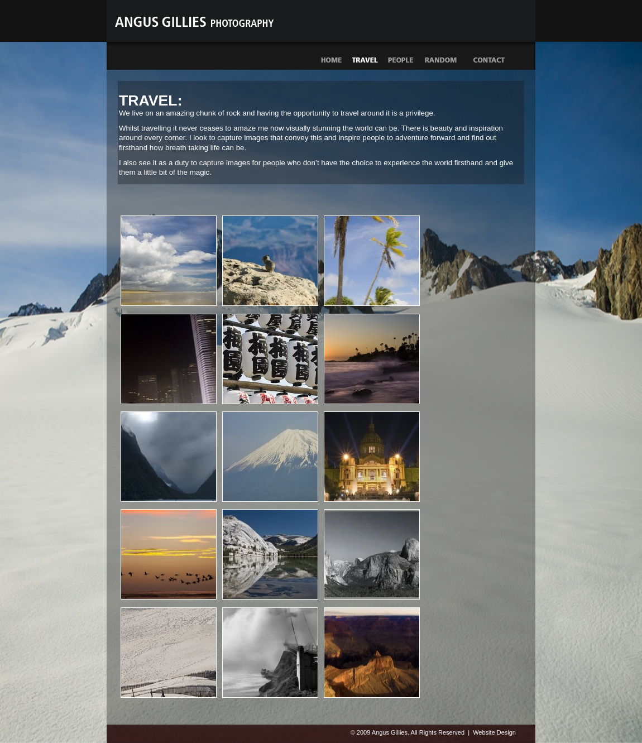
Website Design (494, 732)
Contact (489, 60)
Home (331, 60)
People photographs (401, 60)
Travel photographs (365, 60)
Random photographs (447, 60)
